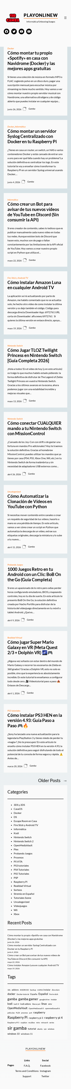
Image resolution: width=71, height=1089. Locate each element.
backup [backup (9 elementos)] (33, 990)
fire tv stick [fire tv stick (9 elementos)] (53, 994)
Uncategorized (14, 491)
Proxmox (19, 857)
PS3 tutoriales (13, 710)
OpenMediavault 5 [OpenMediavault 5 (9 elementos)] (36, 1008)
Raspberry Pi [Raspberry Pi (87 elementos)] (17, 1017)
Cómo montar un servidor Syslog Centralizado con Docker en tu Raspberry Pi (32, 136)
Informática (20, 126)
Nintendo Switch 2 (23, 841)
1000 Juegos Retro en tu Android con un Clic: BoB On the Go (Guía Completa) (34, 574)
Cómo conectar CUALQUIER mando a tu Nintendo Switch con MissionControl (34, 428)
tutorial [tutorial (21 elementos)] (32, 1028)
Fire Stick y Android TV (17, 278)
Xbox (16, 913)
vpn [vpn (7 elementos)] (45, 1029)
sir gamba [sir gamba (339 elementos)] (17, 1028)
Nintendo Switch (15, 345)
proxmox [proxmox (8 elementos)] (24, 1013)
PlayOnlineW (41, 15)
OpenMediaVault (23, 845)
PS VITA (18, 861)
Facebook (45, 1065)
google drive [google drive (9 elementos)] (45, 999)
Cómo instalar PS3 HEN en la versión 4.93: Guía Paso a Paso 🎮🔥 (34, 720)
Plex (16, 849)
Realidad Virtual (14, 637)
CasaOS (18, 808)
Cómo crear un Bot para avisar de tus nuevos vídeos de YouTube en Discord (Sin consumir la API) (33, 211)
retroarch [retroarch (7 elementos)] (44, 1023)
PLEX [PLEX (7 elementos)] (18, 1013)
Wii (15, 909)
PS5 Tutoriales (21, 873)
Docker (10, 48)
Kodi (16, 833)
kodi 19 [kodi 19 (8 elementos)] (16, 1004)
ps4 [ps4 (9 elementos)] (30, 1013)
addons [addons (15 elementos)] (15, 989)
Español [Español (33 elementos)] (43, 994)
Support (27, 1076)
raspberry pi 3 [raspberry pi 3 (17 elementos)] (36, 1017)
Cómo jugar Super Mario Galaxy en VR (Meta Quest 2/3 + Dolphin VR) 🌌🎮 (32, 647)
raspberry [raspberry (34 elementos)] (39, 1012)
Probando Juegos (15, 564)
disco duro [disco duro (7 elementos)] (55, 990)
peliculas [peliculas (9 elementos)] (11, 1013)
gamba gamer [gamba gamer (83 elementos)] (28, 999)
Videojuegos (20, 905)
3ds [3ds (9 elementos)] (8, 990)
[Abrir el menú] (65, 18)
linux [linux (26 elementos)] (44, 1003)
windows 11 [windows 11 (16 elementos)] (27, 1033)
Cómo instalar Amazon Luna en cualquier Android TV (34, 285)
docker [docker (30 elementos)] (11, 994)
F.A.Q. (27, 1065)
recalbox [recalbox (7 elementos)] (31, 1023)
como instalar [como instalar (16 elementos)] (44, 989)
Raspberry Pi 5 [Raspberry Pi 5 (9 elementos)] (13, 1022)
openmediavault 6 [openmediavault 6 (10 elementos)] (52, 1008)
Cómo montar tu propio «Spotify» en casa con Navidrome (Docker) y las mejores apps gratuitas (31, 60)
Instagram (45, 1070)
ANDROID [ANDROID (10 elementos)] (24, 990)
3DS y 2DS (19, 804)
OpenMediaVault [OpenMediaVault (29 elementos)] (17, 1008)
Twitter (45, 1076)
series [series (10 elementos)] (51, 1022)
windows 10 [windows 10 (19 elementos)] (13, 1033)
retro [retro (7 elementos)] (38, 1023)
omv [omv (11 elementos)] (50, 1004)
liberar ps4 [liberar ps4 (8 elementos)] (36, 1004)
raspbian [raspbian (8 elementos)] (24, 1023)
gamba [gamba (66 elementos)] (12, 999)
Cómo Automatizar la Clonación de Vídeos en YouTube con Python (29, 501)
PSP (16, 877)
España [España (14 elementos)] (33, 994)
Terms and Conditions (27, 1070)
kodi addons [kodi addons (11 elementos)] (25, 1004)
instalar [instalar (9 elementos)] (54, 999)
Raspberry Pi (20, 881)
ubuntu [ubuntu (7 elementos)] (40, 1029)
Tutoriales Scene (22, 897)
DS (15, 816)
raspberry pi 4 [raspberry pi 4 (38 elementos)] (53, 1017)
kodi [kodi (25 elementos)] (9, 1003)
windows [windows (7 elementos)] (51, 1029)
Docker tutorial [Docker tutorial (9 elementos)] (23, 994)
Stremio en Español (24, 893)
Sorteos (18, 889)
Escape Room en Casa (25, 820)
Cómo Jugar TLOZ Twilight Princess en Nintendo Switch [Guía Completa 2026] (34, 355)
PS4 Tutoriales (21, 869)
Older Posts (52, 780)
